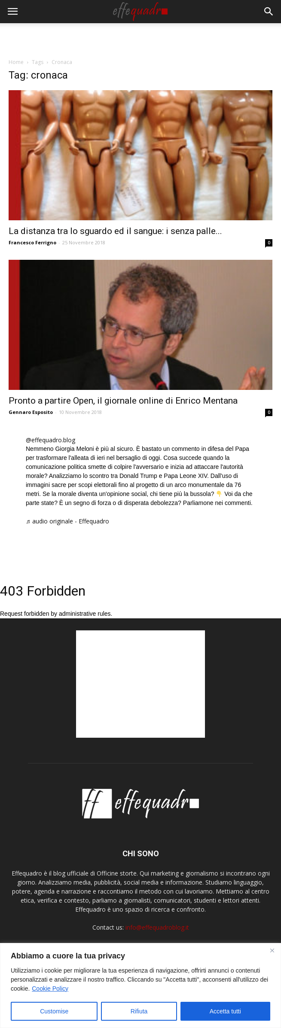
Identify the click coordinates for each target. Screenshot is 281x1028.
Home (16, 62)
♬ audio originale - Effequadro (67, 521)
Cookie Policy (50, 988)
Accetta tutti (225, 1011)
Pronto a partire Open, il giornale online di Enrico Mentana (123, 400)
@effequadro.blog (50, 440)
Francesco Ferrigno (32, 242)
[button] (269, 11)
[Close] (272, 950)
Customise (54, 1011)
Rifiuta (139, 1011)
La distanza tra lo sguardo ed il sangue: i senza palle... (115, 231)
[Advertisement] (140, 38)
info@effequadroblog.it (157, 927)
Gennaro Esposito (31, 412)
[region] (140, 985)
